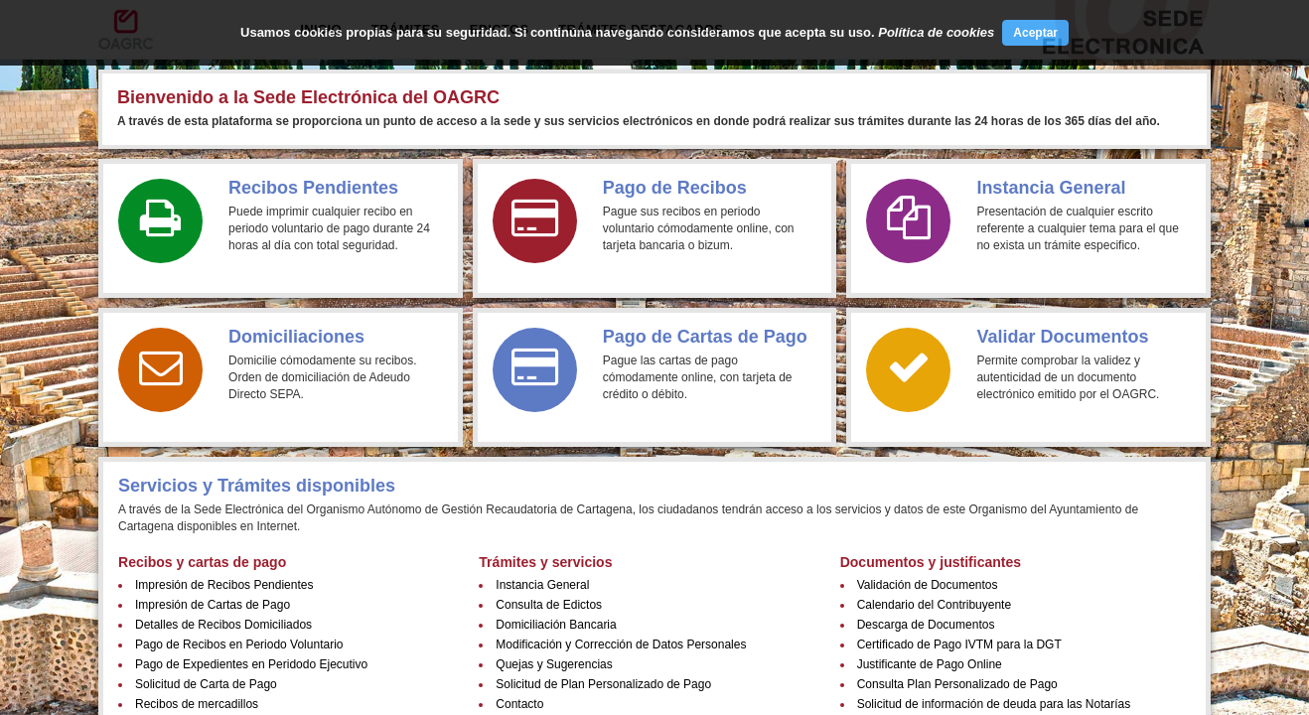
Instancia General (542, 585)
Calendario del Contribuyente (934, 605)
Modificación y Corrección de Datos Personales (621, 644)
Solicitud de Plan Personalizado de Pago (603, 684)
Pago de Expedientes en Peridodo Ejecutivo (251, 664)
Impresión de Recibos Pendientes (224, 585)
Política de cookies (936, 32)
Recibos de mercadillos (196, 704)
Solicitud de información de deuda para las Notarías (994, 704)
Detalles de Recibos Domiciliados (223, 625)
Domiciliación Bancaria (556, 625)
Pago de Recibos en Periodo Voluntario (239, 644)
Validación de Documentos (927, 585)
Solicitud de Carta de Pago (206, 684)
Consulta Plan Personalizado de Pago (957, 684)
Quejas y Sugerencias (554, 664)
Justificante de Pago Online (929, 664)
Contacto (519, 704)
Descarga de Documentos (926, 625)
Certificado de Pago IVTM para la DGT (959, 644)
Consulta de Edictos (549, 605)
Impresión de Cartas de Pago (212, 605)
